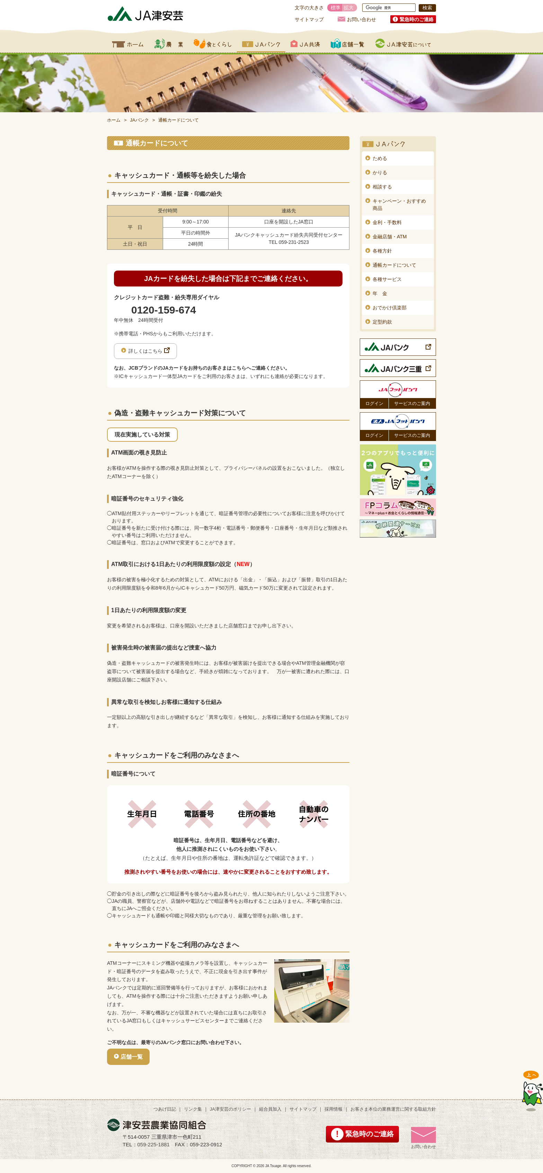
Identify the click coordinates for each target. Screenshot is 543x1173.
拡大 (349, 7)
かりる (380, 172)
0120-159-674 (163, 310)
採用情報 (333, 1109)
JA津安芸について (403, 43)
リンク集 (193, 1109)
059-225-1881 (153, 1144)
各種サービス (387, 279)
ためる (380, 158)
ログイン (374, 403)
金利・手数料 (387, 222)
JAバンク (261, 43)
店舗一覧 (347, 43)
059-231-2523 (294, 242)
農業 (168, 43)
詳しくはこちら (145, 351)
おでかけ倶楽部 (390, 307)
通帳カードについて (394, 265)
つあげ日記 (164, 1109)
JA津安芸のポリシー (230, 1109)
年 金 (380, 293)
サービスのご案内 (412, 403)
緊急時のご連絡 (417, 19)
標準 (335, 7)
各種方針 (382, 251)
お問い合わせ (361, 19)
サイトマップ (309, 19)
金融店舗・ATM (390, 236)
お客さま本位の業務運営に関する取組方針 (393, 1109)
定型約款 (382, 322)
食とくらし (212, 43)
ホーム (128, 43)
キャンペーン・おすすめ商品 (399, 204)
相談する (382, 186)
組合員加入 (270, 1109)
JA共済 (305, 43)
